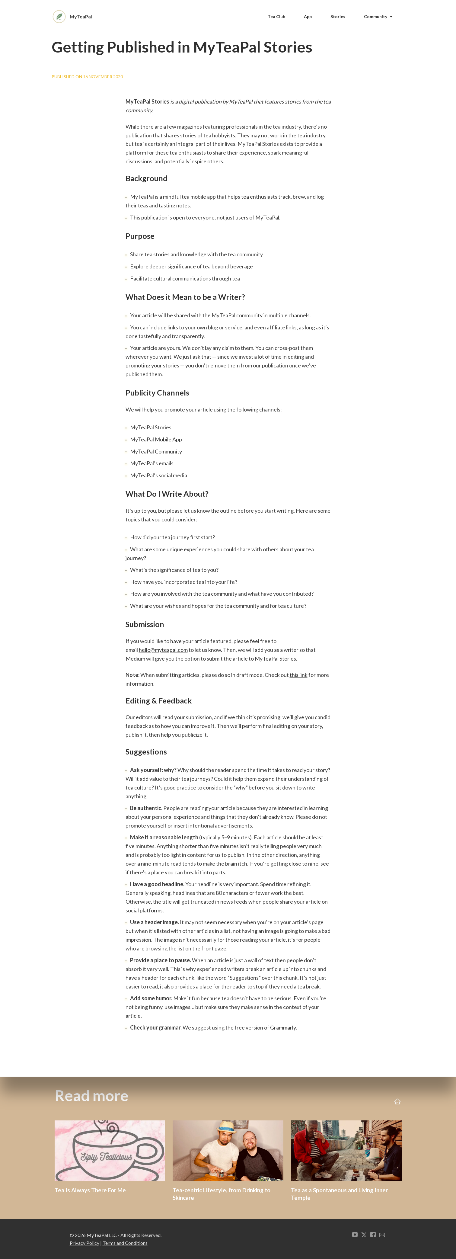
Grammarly (283, 1027)
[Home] (76, 16)
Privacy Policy (84, 1243)
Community (168, 451)
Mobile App (168, 439)
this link (299, 674)
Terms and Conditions (125, 1243)
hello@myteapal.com (163, 649)
